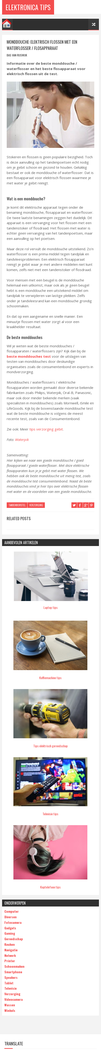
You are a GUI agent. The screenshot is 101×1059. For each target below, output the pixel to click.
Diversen (10, 916)
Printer (9, 960)
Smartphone (13, 971)
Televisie (10, 988)
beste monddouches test (29, 356)
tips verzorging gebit (46, 429)
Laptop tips (50, 607)
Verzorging (36, 505)
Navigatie (11, 949)
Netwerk (10, 955)
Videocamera (13, 999)
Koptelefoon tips (50, 887)
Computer (11, 911)
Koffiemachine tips (50, 677)
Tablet (8, 982)
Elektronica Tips (28, 7)
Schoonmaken (14, 966)
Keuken (9, 944)
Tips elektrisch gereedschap (50, 745)
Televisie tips (50, 813)
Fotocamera (12, 922)
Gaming (9, 933)
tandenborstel (17, 505)
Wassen (9, 1004)
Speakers (11, 977)
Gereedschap (13, 938)
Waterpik (22, 439)
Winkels (9, 1010)
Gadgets (10, 927)
